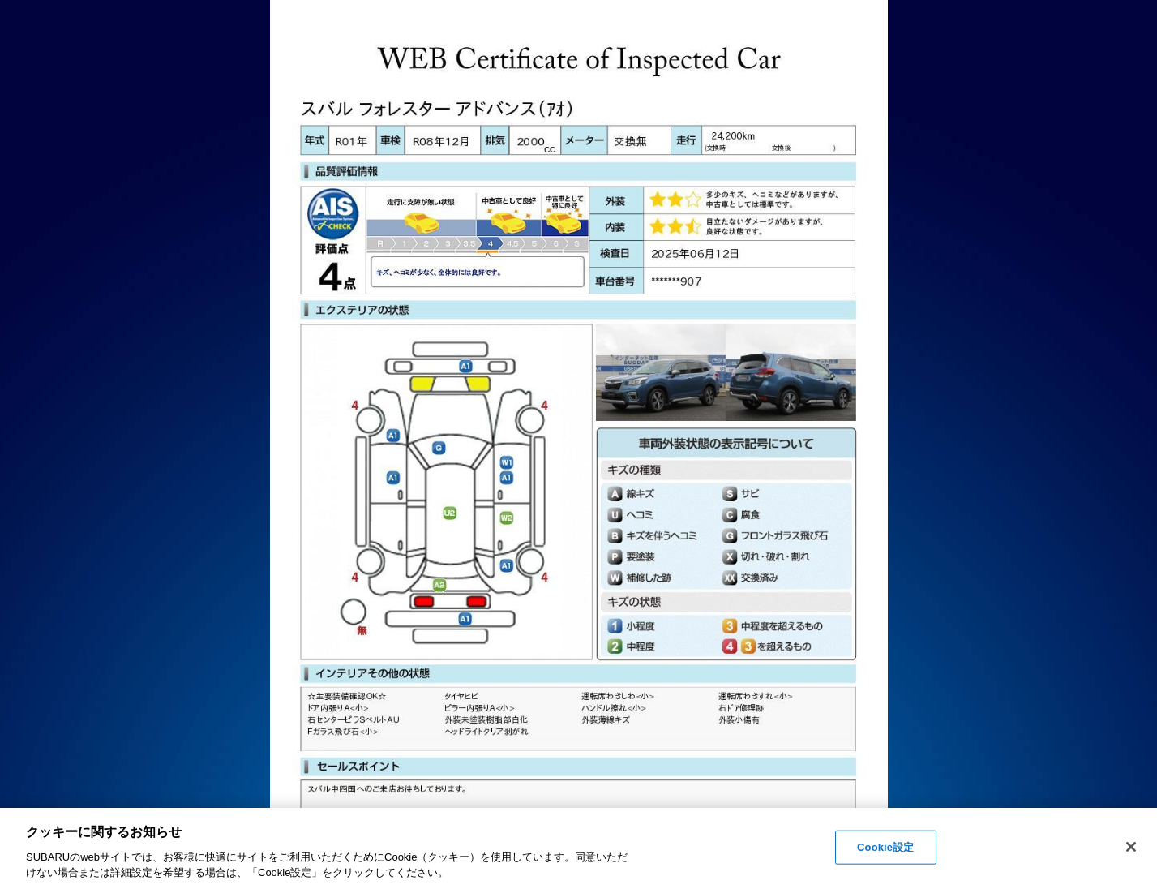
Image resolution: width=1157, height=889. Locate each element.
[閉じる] (1131, 847)
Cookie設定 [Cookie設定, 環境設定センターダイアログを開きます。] (885, 847)
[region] (578, 848)
